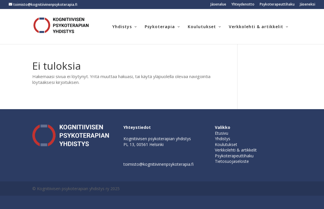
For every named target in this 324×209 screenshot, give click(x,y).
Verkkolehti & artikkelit (236, 150)
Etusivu (221, 133)
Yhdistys (222, 138)
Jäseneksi (307, 5)
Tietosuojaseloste (232, 161)
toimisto (131, 164)
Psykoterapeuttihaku (277, 5)
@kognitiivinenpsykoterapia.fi (166, 164)
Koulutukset (226, 144)
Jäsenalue (218, 5)
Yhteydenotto (242, 5)
